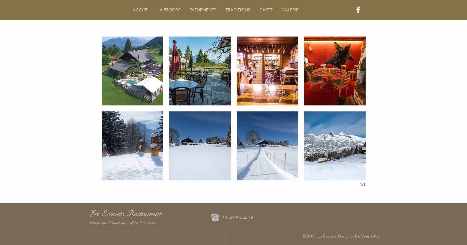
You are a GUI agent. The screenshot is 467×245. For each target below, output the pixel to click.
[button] (132, 71)
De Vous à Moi (368, 236)
